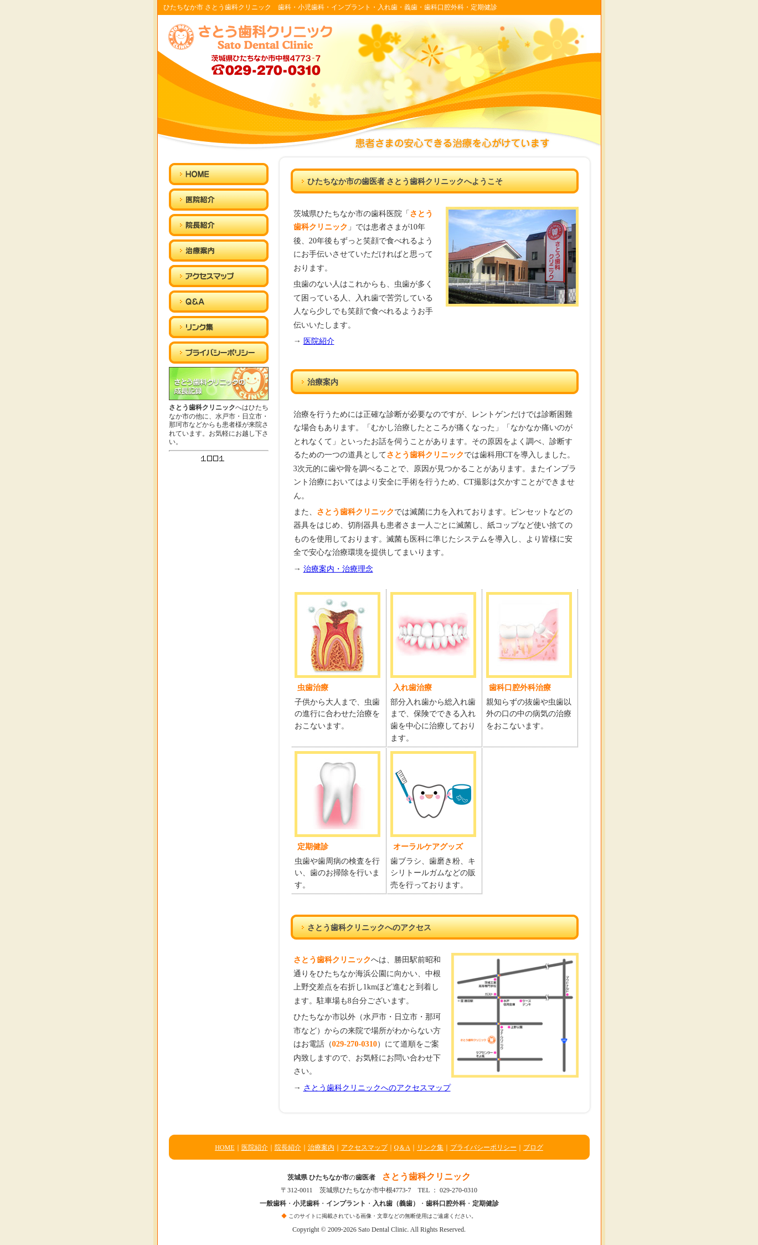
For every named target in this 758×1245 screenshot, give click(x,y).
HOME (224, 1147)
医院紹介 (318, 340)
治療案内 (321, 1147)
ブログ (533, 1147)
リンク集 (430, 1147)
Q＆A (402, 1147)
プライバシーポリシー (483, 1147)
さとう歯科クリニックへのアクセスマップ (377, 1087)
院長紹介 (288, 1147)
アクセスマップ (364, 1147)
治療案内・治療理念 (338, 568)
